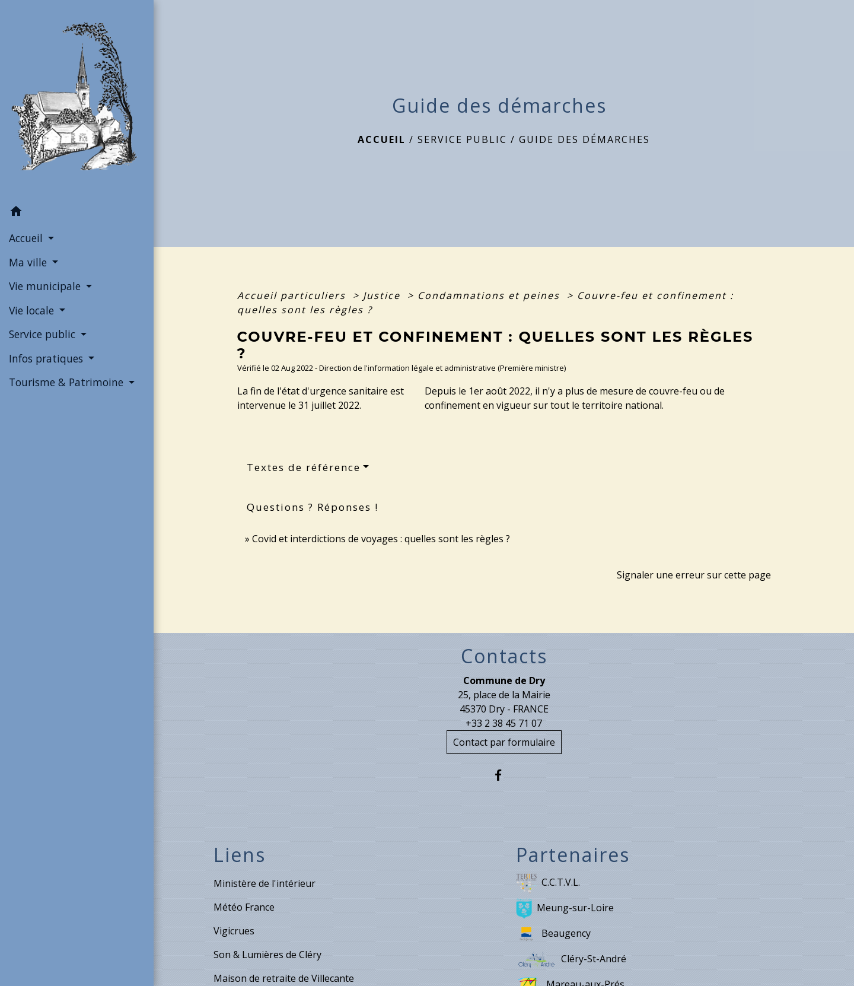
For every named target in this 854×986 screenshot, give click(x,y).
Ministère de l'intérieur (265, 883)
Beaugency (553, 934)
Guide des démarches (584, 139)
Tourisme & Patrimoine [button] (67, 382)
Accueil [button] (27, 238)
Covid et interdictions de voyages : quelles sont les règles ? (381, 538)
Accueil (382, 139)
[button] (77, 213)
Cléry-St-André (571, 959)
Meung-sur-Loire (565, 908)
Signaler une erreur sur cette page (694, 574)
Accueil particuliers (293, 295)
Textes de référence (304, 467)
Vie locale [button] (33, 310)
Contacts (504, 656)
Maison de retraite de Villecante (284, 978)
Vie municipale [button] (46, 286)
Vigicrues (234, 930)
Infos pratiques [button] (47, 358)
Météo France (244, 907)
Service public (462, 139)
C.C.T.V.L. (548, 883)
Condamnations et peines (490, 295)
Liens (240, 855)
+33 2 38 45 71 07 (504, 723)
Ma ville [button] (29, 262)
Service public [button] (43, 334)
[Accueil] (77, 100)
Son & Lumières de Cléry (267, 954)
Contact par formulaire (504, 742)
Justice (383, 295)
